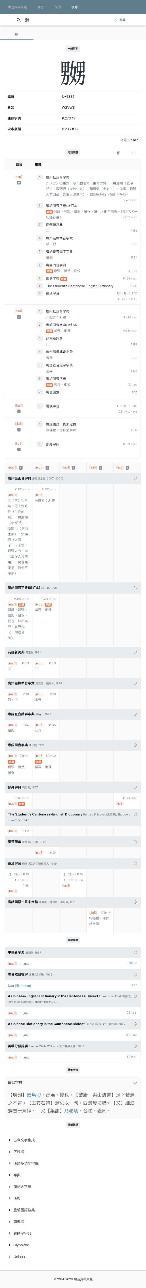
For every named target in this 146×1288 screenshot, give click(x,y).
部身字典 (53, 279)
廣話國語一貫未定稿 (61, 424)
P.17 (134, 430)
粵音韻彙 (52, 392)
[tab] (16, 34)
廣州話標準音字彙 (59, 238)
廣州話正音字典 (57, 178)
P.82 (134, 384)
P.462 (133, 1034)
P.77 (134, 271)
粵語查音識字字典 (59, 252)
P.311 (133, 1056)
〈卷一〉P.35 (128, 293)
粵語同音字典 (56, 265)
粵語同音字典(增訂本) (62, 206)
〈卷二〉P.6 (129, 411)
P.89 (134, 963)
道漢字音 (52, 293)
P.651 (133, 1012)
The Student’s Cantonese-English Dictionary (79, 286)
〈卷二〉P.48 (128, 299)
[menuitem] (73, 1140)
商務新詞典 (54, 225)
